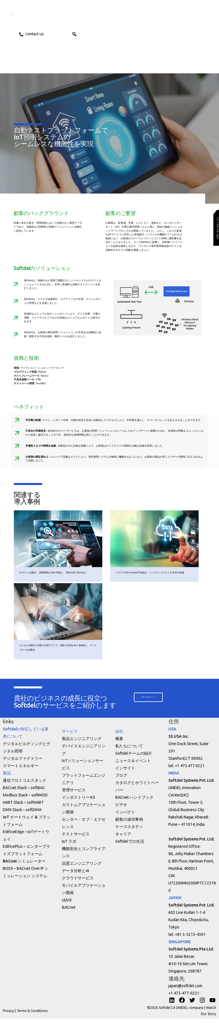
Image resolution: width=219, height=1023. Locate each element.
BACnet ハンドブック (134, 802)
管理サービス (74, 794)
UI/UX (67, 904)
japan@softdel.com (185, 990)
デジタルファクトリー (22, 763)
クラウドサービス (78, 882)
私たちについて (129, 750)
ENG (67, 34)
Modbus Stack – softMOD (25, 799)
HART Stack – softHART (23, 807)
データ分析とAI (75, 875)
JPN (54, 34)
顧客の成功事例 (129, 824)
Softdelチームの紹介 (133, 758)
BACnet (68, 912)
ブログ (121, 780)
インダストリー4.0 (78, 802)
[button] (86, 33)
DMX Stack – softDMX (22, 814)
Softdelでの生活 (129, 846)
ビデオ (121, 809)
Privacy (8, 1015)
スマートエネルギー (20, 770)
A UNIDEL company (188, 1012)
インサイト (125, 772)
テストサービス (76, 838)
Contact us (36, 34)
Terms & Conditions (32, 1015)
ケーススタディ (129, 831)
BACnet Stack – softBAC (24, 792)
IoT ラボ (69, 846)
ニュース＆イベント (133, 765)
